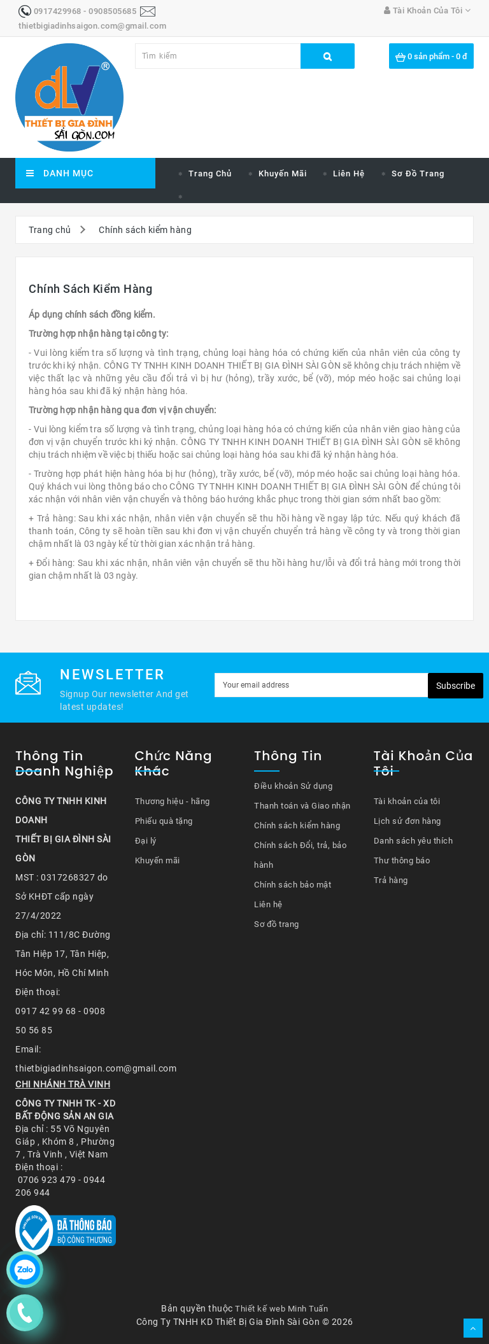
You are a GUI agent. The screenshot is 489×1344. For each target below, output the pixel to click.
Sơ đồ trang (418, 173)
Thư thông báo (402, 860)
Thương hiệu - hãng (172, 801)
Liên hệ (349, 173)
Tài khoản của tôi (407, 801)
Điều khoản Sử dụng (293, 786)
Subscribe (455, 686)
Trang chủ (210, 173)
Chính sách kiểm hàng (145, 230)
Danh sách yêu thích (413, 840)
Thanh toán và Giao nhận (302, 805)
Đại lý (146, 840)
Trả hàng (391, 880)
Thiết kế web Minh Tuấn (281, 1308)
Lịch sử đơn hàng (407, 821)
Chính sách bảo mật (292, 884)
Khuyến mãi (283, 173)
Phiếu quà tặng (164, 821)
